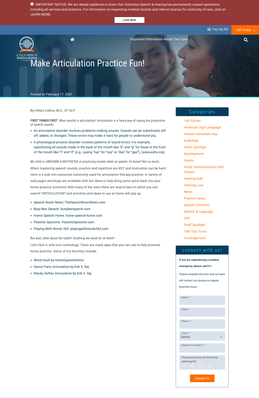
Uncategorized (194, 239)
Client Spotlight (195, 148)
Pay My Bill (216, 31)
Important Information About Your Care (159, 40)
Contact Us (202, 379)
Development (194, 155)
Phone (186, 322)
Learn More (129, 20)
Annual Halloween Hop (200, 135)
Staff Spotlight (194, 226)
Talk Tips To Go (195, 232)
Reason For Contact (193, 345)
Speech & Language (198, 212)
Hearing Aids (193, 179)
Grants (189, 161)
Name (186, 298)
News (188, 193)
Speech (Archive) (196, 206)
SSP (187, 219)
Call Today (243, 31)
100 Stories (192, 122)
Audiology (191, 141)
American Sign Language (202, 128)
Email (185, 310)
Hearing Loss (193, 186)
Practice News (194, 199)
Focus (186, 334)
